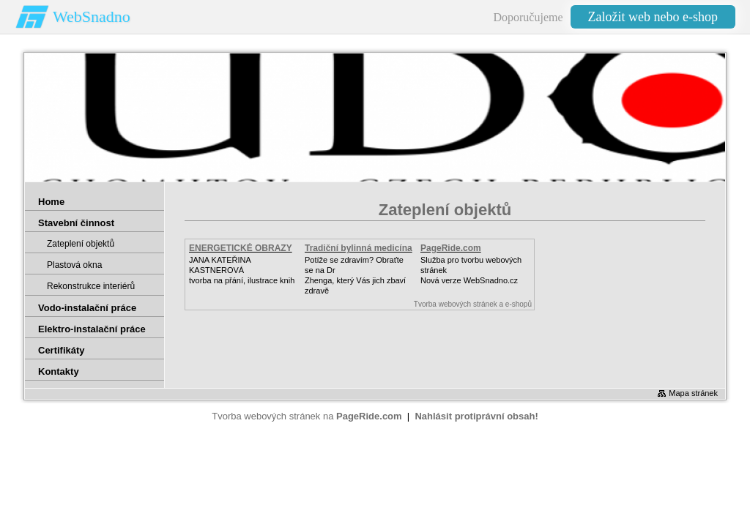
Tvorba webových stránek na (306, 416)
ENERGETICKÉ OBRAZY (240, 248)
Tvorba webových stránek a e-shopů (473, 304)
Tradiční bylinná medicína (358, 248)
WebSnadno (91, 16)
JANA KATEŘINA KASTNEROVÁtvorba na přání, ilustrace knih (241, 270)
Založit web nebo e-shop (653, 17)
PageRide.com (450, 248)
